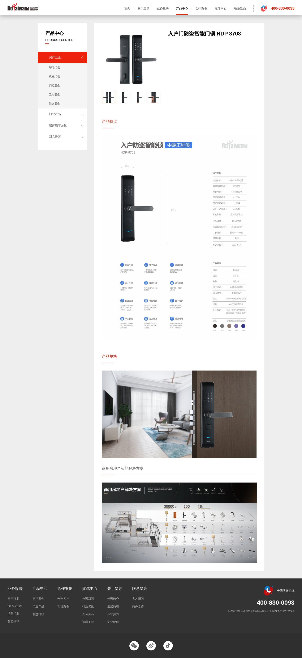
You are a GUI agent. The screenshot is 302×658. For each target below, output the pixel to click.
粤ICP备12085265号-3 (283, 611)
